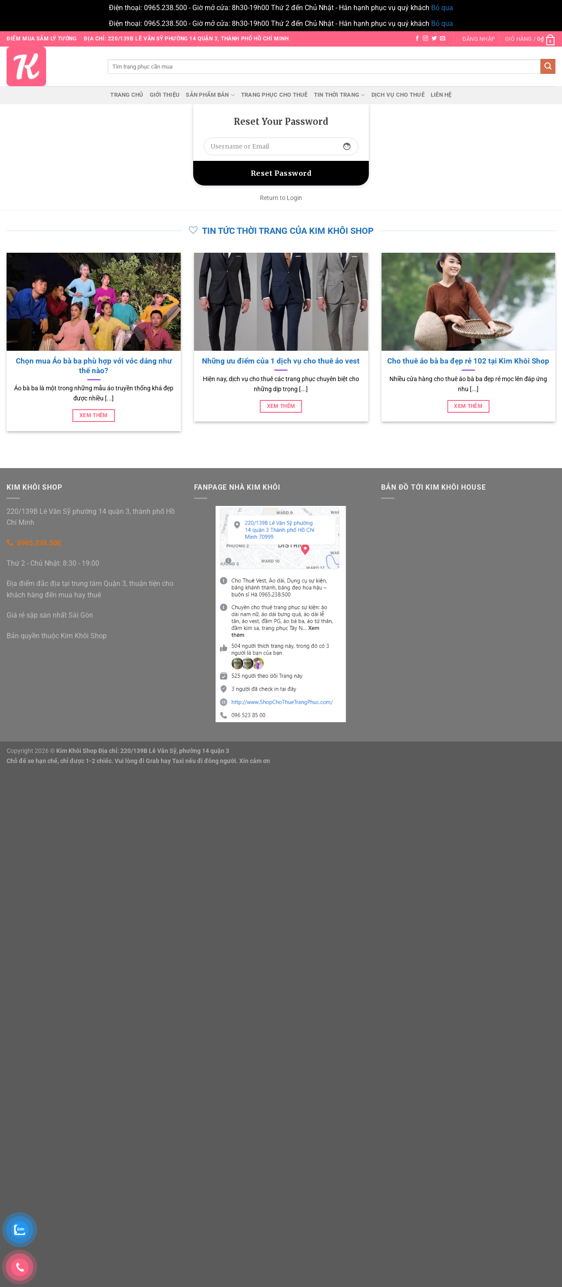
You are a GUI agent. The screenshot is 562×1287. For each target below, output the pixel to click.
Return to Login (281, 197)
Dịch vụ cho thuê (398, 94)
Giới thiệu (165, 94)
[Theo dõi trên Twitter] (434, 39)
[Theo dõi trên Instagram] (425, 39)
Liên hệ (441, 94)
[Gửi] (547, 66)
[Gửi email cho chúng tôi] (442, 39)
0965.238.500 (39, 543)
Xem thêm (93, 415)
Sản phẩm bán (210, 95)
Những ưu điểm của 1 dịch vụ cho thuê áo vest (281, 361)
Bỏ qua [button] (442, 8)
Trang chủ (126, 94)
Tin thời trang (339, 95)
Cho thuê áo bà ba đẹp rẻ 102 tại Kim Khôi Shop (468, 361)
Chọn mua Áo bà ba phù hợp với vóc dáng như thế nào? (94, 366)
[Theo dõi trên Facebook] (417, 39)
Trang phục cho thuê (274, 94)
